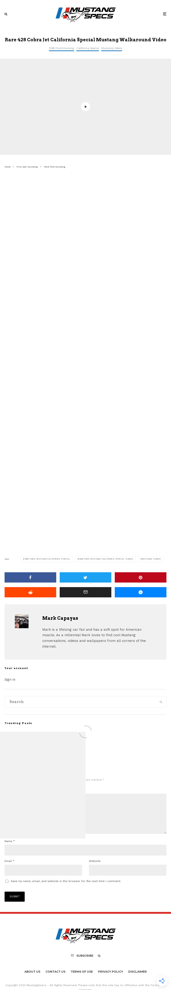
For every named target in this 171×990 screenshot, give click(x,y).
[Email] (85, 592)
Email (9, 868)
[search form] (80, 701)
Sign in (10, 680)
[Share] (30, 577)
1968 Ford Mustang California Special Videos (106, 559)
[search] (161, 701)
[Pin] (140, 577)
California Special (87, 48)
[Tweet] (85, 577)
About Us (32, 979)
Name (10, 848)
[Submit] (30, 592)
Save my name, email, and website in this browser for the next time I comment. (66, 888)
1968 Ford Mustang (61, 48)
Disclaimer (137, 979)
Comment (12, 790)
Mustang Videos (111, 48)
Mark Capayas (60, 618)
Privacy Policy (110, 979)
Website (95, 868)
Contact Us (55, 979)
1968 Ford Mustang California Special (47, 559)
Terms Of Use (82, 979)
